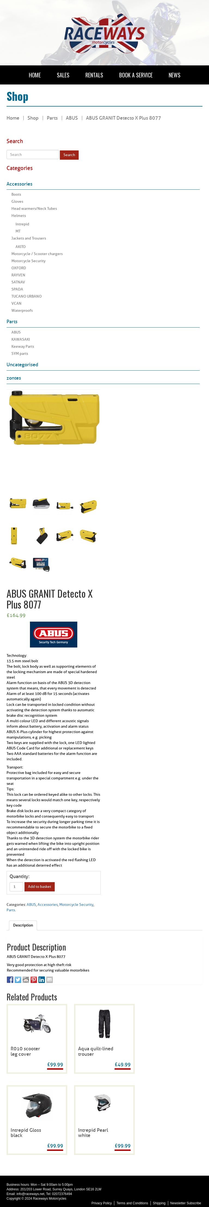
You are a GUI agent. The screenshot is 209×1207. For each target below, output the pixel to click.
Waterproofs (22, 310)
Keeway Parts (22, 346)
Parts (52, 118)
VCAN (16, 303)
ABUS (16, 332)
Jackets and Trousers (28, 238)
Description (23, 925)
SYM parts (19, 353)
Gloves (17, 201)
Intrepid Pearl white (93, 1133)
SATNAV (18, 282)
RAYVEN (18, 275)
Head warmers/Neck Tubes (34, 208)
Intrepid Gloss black (26, 1133)
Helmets (18, 215)
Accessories (19, 184)
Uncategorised (22, 365)
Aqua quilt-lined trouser (95, 1051)
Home (13, 118)
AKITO (21, 246)
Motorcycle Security (28, 261)
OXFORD (18, 268)
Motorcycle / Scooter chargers (37, 254)
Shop (33, 118)
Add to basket (39, 886)
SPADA (17, 289)
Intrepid (22, 224)
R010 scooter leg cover (25, 1051)
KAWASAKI (20, 339)
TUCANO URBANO (26, 296)
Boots (16, 194)
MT (18, 231)
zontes (14, 378)
